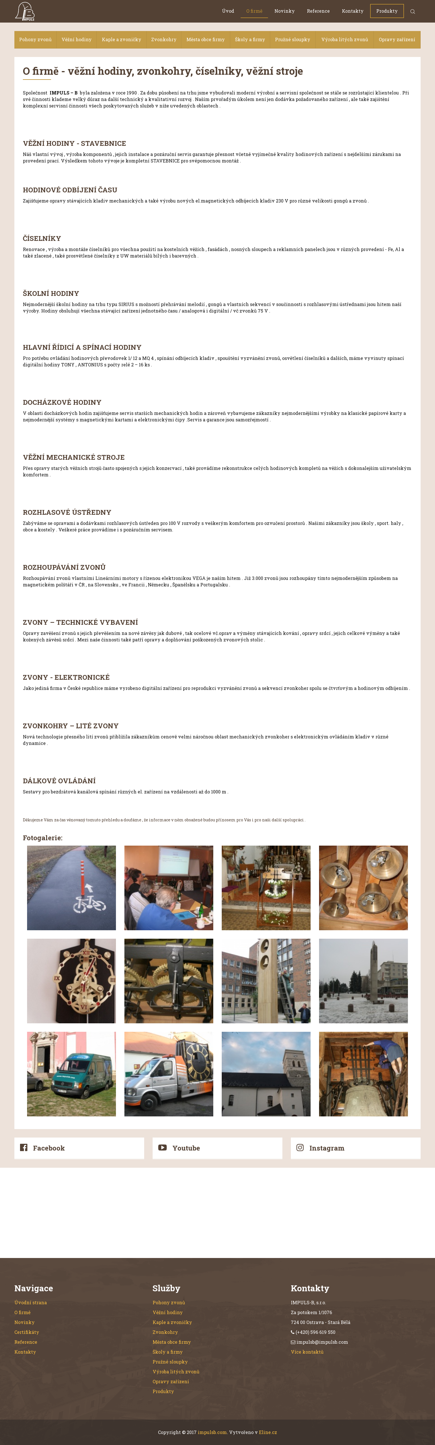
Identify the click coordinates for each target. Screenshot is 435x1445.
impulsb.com (212, 1432)
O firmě (254, 11)
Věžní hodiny (76, 39)
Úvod (228, 11)
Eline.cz (268, 1432)
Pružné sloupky (292, 39)
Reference (318, 11)
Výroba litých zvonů (344, 39)
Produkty (387, 11)
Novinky (284, 11)
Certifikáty (26, 1332)
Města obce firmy (205, 39)
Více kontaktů (307, 1352)
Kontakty (353, 11)
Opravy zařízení (397, 39)
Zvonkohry (164, 39)
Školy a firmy (250, 39)
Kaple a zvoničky (121, 39)
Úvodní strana (30, 1302)
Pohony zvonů (35, 39)
